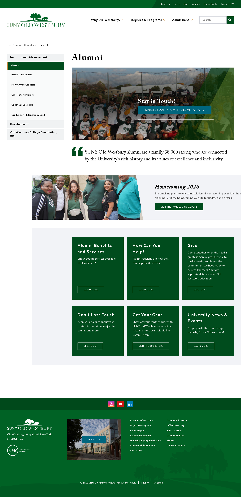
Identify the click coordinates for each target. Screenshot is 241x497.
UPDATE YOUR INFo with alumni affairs (174, 110)
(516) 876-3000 (16, 439)
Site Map (158, 483)
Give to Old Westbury (27, 45)
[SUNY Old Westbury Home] (36, 20)
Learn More (94, 292)
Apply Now (94, 439)
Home (9, 45)
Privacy (145, 483)
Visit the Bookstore (152, 353)
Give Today (203, 292)
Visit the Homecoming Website (186, 207)
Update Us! (93, 355)
